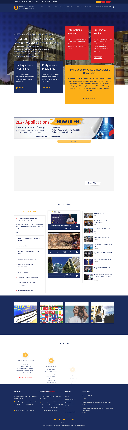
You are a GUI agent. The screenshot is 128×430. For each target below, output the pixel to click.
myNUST (98, 1)
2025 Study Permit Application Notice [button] (27, 259)
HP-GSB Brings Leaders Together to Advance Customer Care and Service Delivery (102, 230)
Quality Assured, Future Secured (101, 237)
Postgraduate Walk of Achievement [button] (27, 290)
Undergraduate (21, 87)
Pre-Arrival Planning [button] (23, 272)
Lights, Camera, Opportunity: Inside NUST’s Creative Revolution (102, 268)
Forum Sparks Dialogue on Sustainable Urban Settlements (103, 221)
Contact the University (70, 412)
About (48, 7)
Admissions (58, 7)
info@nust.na (18, 407)
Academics (69, 7)
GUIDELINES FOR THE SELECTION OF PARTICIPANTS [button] (27, 284)
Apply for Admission (89, 98)
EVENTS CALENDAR (90, 1)
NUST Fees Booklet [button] (22, 246)
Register (108, 1)
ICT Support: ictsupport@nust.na (48, 410)
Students (88, 7)
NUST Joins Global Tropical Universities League (103, 245)
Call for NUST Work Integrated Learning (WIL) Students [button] (29, 239)
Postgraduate (46, 87)
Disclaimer (63, 423)
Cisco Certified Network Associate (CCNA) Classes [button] (28, 252)
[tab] (30, 219)
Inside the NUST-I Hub (99, 213)
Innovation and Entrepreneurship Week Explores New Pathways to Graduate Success (103, 276)
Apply (103, 1)
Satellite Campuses (101, 7)
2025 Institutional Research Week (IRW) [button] (28, 277)
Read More (18, 232)
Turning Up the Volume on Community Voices (103, 253)
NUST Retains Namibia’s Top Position (102, 259)
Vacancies (48, 1)
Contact (55, 1)
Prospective (98, 57)
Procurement (39, 1)
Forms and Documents (21, 1)
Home (41, 7)
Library (31, 1)
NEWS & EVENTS (81, 1)
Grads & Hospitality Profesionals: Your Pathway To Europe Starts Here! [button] (28, 220)
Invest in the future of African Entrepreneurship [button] (25, 265)
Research (79, 7)
